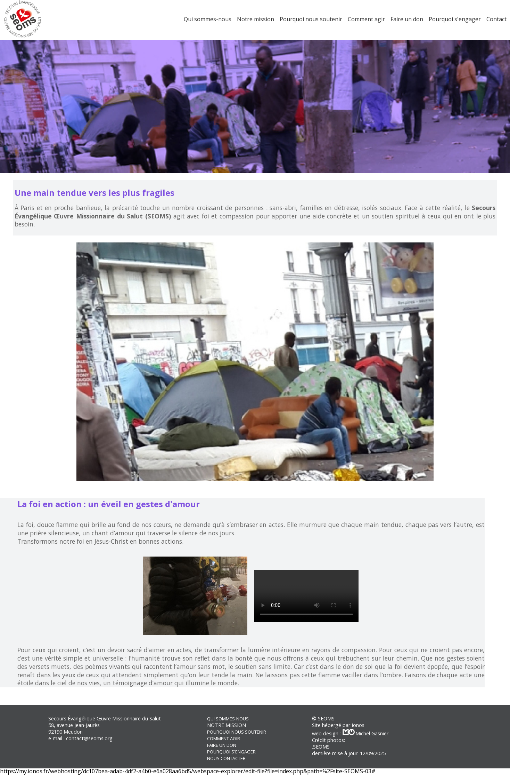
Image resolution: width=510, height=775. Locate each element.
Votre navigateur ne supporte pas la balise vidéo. (306, 596)
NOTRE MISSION (226, 725)
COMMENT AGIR (223, 738)
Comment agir (366, 19)
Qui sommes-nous (207, 19)
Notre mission (255, 19)
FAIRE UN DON (221, 745)
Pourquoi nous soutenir (311, 19)
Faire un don (406, 19)
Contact (496, 19)
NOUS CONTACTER (226, 758)
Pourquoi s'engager (455, 19)
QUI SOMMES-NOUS (228, 719)
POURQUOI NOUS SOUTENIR (236, 732)
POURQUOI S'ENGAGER (231, 752)
